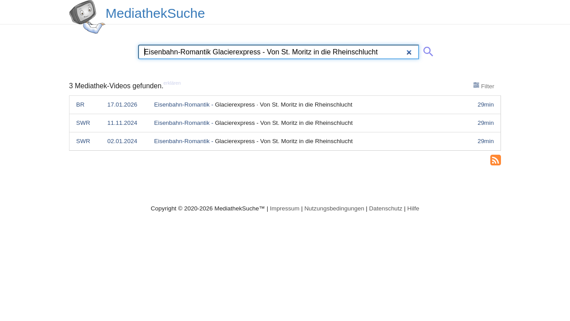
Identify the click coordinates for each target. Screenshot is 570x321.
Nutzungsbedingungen (334, 208)
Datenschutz (386, 208)
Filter (483, 85)
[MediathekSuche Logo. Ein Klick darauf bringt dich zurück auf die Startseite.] (87, 17)
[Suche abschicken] (426, 50)
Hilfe (413, 208)
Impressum (284, 208)
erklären (172, 83)
